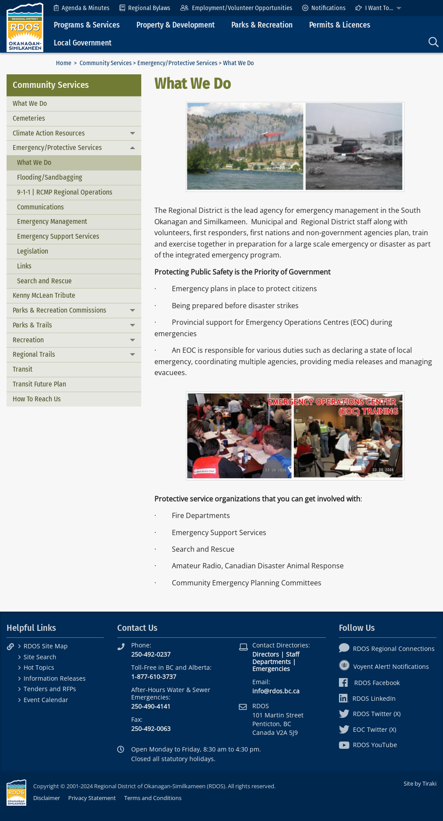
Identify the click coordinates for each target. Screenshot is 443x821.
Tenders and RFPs (50, 689)
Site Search (40, 657)
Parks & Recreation (262, 25)
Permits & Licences (339, 25)
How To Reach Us (37, 399)
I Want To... (374, 8)
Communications (40, 207)
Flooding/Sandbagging (49, 177)
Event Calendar (46, 700)
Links (24, 266)
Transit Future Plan (39, 384)
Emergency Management (52, 221)
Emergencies (271, 668)
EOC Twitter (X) (367, 729)
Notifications (323, 8)
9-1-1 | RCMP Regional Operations (64, 192)
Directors (265, 654)
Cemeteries (29, 118)
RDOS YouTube (368, 745)
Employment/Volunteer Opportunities (236, 8)
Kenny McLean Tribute (44, 295)
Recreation (28, 340)
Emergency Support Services (58, 236)
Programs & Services (87, 25)
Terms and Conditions (152, 798)
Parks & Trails (32, 325)
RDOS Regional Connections (387, 648)
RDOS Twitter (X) (370, 714)
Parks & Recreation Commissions (59, 310)
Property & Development (175, 25)
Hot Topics (39, 667)
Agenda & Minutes (81, 8)
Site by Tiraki (420, 783)
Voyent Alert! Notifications (384, 666)
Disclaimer (46, 798)
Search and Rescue (44, 281)
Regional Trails (34, 354)
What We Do (30, 103)
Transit (22, 369)
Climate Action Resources (49, 133)
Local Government (83, 43)
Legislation (32, 251)
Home (63, 63)
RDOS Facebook (369, 682)
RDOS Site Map (46, 646)
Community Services (106, 63)
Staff (292, 654)
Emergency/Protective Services (177, 63)
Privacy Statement (92, 798)
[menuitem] (81, 8)
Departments (271, 661)
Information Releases (55, 678)
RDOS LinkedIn (367, 698)
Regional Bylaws (144, 8)
